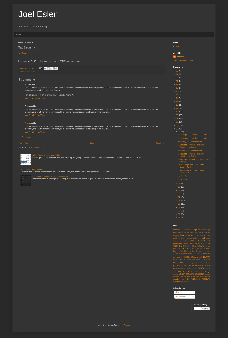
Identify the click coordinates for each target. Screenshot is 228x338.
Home (18, 34)
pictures (183, 265)
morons (187, 257)
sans (34, 72)
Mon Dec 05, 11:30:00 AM (35, 115)
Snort (182, 274)
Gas (202, 243)
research (194, 268)
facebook (201, 241)
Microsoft (198, 253)
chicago (202, 235)
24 (177, 74)
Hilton (194, 246)
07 (177, 122)
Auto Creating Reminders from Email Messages (50, 176)
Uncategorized (205, 276)
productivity (206, 265)
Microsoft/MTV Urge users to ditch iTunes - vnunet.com (191, 146)
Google (176, 246)
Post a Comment (28, 137)
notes (175, 259)
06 (177, 125)
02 (179, 214)
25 (177, 71)
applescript (206, 230)
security (205, 271)
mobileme (206, 254)
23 (177, 78)
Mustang (194, 257)
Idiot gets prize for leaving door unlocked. (194, 135)
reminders (181, 268)
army (175, 232)
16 (177, 91)
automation (190, 232)
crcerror (189, 238)
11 (177, 108)
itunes (175, 251)
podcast (190, 265)
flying (191, 243)
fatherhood (177, 243)
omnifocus (187, 259)
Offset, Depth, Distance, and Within (46, 155)
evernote (176, 241)
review (201, 268)
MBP (191, 254)
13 (177, 101)
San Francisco (179, 271)
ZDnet (186, 281)
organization (205, 259)
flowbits (185, 243)
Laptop (192, 251)
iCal (198, 246)
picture (176, 265)
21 (177, 81)
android (183, 230)
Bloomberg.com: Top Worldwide (190, 142)
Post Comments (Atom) (38, 147)
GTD (183, 246)
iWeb (181, 251)
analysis (176, 230)
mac (208, 251)
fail (209, 241)
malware (186, 254)
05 (177, 129)
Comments (180, 297)
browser (191, 236)
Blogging (176, 235)
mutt (200, 257)
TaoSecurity (23, 53)
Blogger (127, 325)
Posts (178, 292)
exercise (184, 241)
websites (196, 279)
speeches (183, 276)
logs (204, 251)
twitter (193, 276)
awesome (198, 232)
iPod (188, 248)
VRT (188, 279)
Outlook (182, 263)
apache (189, 230)
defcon (195, 238)
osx (175, 262)
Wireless (176, 281)
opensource (196, 259)
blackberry (206, 232)
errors (208, 238)
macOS (175, 254)
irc (193, 249)
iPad (175, 248)
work (181, 281)
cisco (208, 235)
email (202, 238)
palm (201, 263)
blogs (183, 235)
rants (175, 268)
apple (197, 229)
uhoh (197, 276)
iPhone (181, 248)
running (207, 268)
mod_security (178, 257)
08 (177, 119)
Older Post (160, 143)
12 (177, 105)
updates (176, 279)
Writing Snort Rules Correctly (32, 169)
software (190, 274)
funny (197, 243)
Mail (180, 253)
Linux (198, 251)
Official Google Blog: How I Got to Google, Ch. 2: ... (191, 166)
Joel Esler (37, 14)
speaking (176, 276)
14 (177, 98)
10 (177, 112)
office (180, 259)
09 (177, 115)
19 (177, 84)
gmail (207, 243)
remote (188, 268)
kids (185, 251)
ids (206, 246)
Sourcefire (199, 274)
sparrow (207, 274)
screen (196, 271)
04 (179, 207)
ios (209, 246)
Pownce (198, 265)
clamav (175, 238)
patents (207, 263)
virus (182, 279)
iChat (202, 246)
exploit (192, 241)
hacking (188, 246)
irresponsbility (200, 248)
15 (177, 95)
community (182, 238)
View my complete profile (183, 60)
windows (206, 279)
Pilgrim (28, 123)
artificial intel (182, 232)
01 (179, 218)
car (197, 236)
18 (177, 88)
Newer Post (23, 143)
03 (179, 211)
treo (188, 276)
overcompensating (192, 263)
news (30, 72)
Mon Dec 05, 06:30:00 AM (35, 98)
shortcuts (176, 274)
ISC (26, 72)
